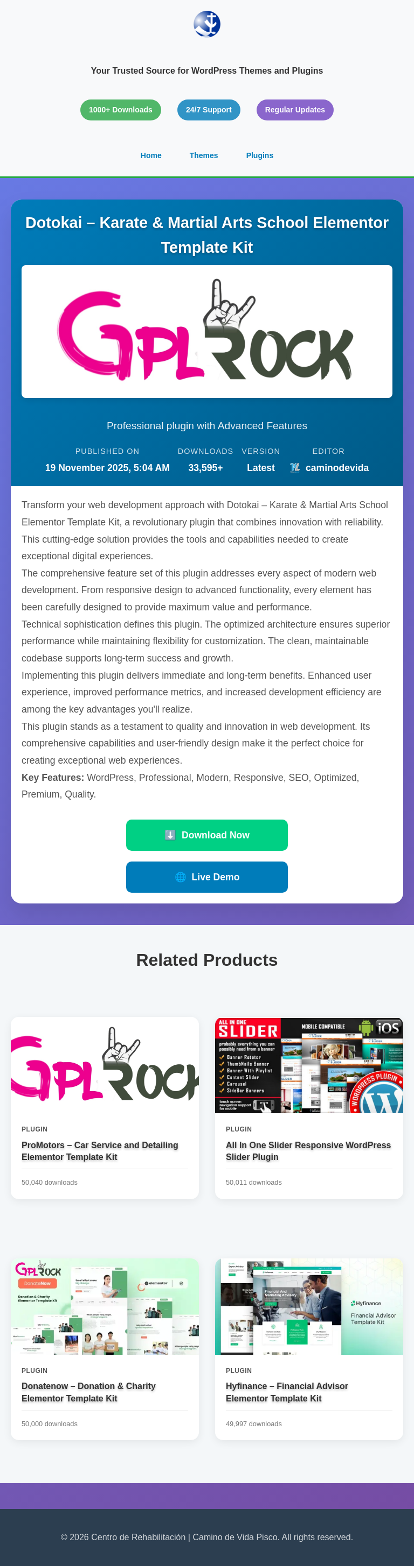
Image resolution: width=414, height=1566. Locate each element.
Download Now (207, 835)
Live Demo (207, 877)
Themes (204, 155)
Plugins (260, 155)
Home (151, 155)
